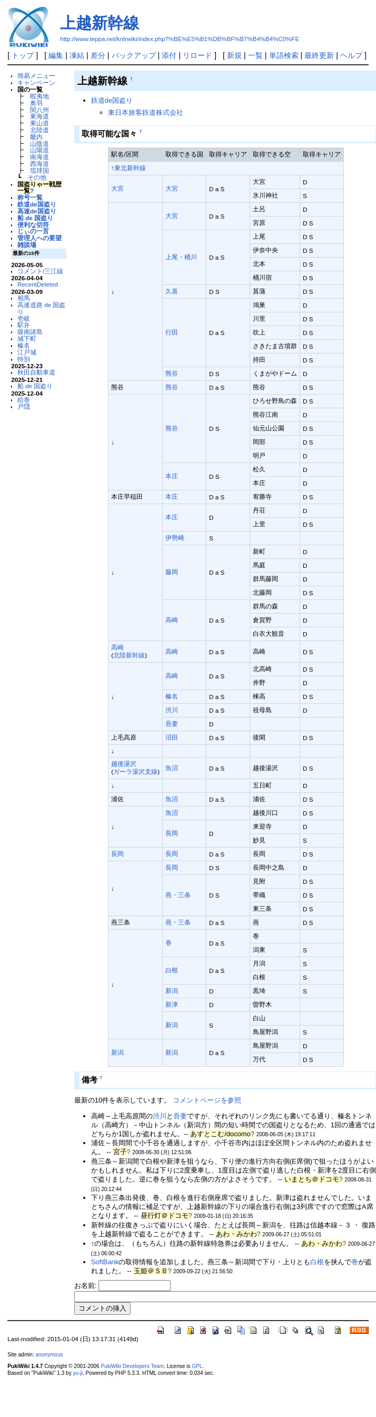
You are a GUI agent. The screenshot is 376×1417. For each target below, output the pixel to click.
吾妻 (171, 723)
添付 (169, 55)
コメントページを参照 (207, 1100)
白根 (171, 970)
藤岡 (171, 571)
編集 (55, 55)
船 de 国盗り (35, 217)
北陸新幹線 (129, 655)
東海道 (39, 116)
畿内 (36, 136)
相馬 (23, 297)
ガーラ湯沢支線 (135, 771)
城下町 (26, 338)
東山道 (39, 123)
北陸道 (39, 129)
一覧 (255, 55)
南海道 (39, 156)
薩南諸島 (30, 331)
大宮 (117, 188)
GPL (197, 1366)
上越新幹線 (99, 23)
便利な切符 (33, 224)
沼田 (171, 737)
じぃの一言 (33, 231)
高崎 (171, 619)
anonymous (49, 1354)
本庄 (171, 476)
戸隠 (23, 406)
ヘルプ (351, 55)
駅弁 (23, 324)
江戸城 (26, 352)
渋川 (171, 709)
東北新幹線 (130, 167)
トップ (23, 55)
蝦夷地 (39, 96)
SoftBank (105, 1262)
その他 (36, 177)
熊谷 (171, 373)
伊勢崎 (174, 537)
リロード (197, 55)
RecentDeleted (37, 284)
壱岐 (23, 318)
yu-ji (78, 1373)
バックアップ (134, 55)
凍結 (77, 55)
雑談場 (26, 244)
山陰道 (39, 143)
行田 (171, 332)
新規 (234, 55)
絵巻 (23, 399)
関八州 (39, 109)
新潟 (171, 990)
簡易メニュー (36, 75)
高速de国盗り (36, 211)
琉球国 (39, 170)
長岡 (171, 833)
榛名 (23, 345)
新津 (171, 1004)
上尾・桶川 (181, 256)
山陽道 (39, 149)
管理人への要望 (39, 237)
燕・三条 (178, 894)
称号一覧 (30, 197)
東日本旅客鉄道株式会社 (145, 112)
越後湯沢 (123, 763)
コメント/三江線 (40, 271)
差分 (98, 55)
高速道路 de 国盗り (41, 308)
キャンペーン (36, 82)
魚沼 (171, 767)
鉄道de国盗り (36, 204)
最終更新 (319, 55)
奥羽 (36, 103)
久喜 (171, 291)
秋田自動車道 (36, 372)
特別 (23, 359)
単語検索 (284, 55)
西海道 (39, 163)
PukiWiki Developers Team (132, 1366)
